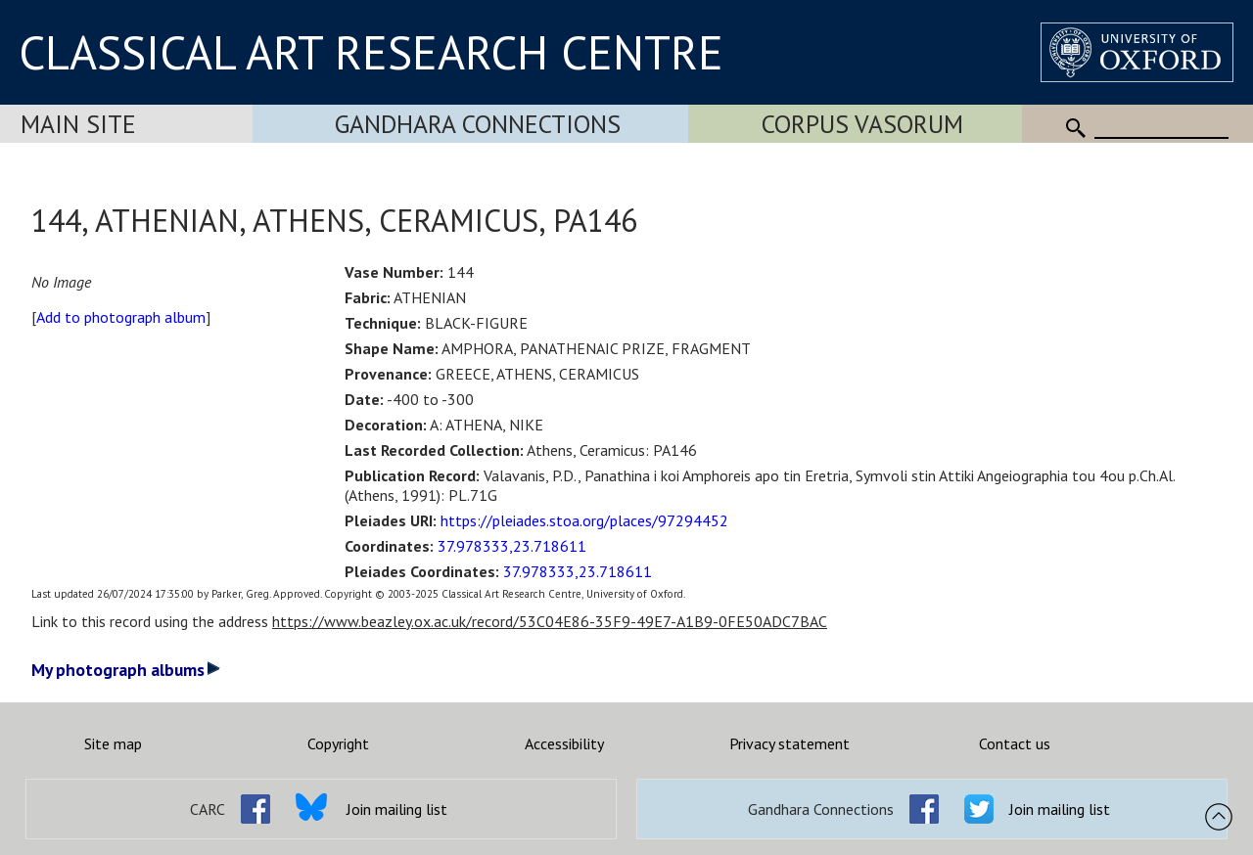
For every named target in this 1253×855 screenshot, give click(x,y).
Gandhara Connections (478, 124)
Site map (113, 743)
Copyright (338, 743)
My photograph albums (125, 669)
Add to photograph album (121, 317)
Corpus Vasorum (862, 124)
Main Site (78, 124)
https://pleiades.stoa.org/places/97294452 (584, 520)
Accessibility (564, 743)
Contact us (1014, 743)
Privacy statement (789, 743)
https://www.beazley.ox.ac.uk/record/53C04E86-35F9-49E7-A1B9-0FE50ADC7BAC (549, 621)
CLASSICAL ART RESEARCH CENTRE (371, 52)
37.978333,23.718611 (512, 546)
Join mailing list (397, 809)
